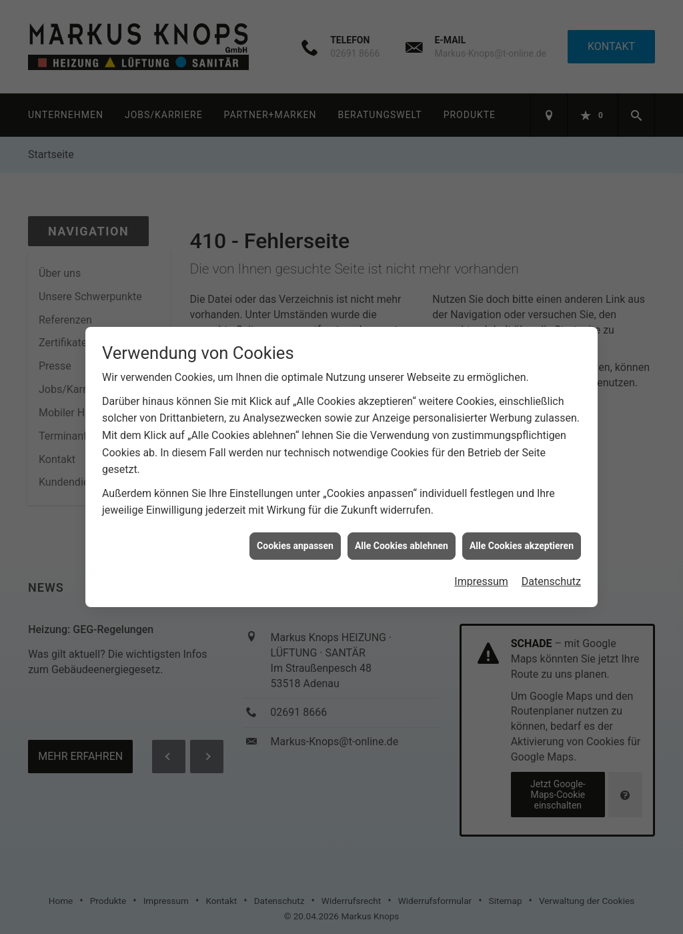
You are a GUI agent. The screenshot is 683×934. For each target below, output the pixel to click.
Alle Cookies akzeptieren (522, 537)
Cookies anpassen (295, 537)
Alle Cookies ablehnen (401, 537)
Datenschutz (551, 572)
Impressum (481, 572)
